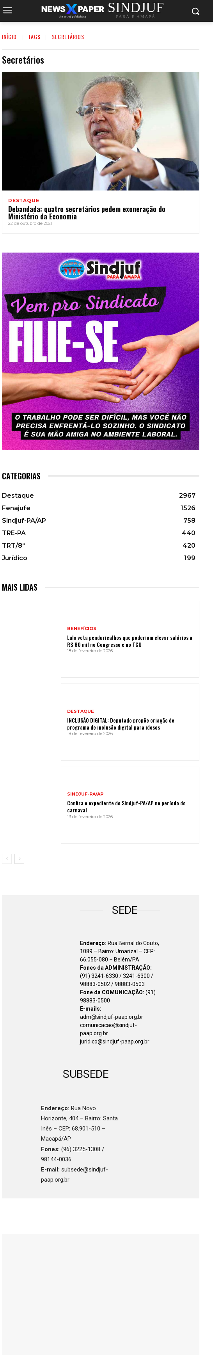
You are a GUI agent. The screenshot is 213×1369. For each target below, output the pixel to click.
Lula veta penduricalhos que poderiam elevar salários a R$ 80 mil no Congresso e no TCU (129, 640)
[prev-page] (7, 859)
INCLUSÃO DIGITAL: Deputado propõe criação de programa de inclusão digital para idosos (120, 723)
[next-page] (19, 859)
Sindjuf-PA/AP (85, 794)
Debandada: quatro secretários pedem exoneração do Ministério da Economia (86, 213)
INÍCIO (9, 36)
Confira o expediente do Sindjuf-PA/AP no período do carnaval (126, 806)
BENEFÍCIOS (81, 629)
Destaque (23, 200)
